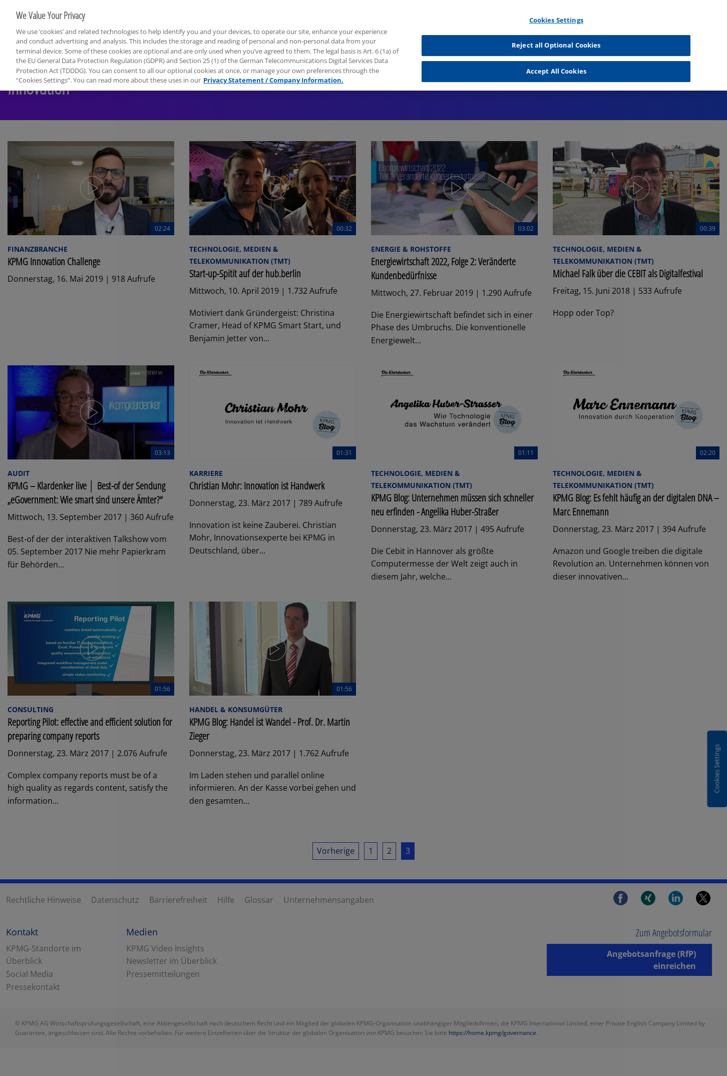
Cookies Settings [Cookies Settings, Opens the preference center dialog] (556, 12)
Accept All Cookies (556, 63)
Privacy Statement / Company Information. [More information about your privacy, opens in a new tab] (273, 72)
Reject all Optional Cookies (556, 37)
